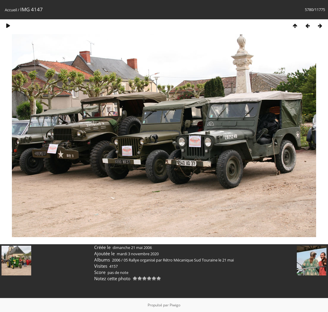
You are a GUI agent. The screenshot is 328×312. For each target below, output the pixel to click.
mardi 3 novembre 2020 (138, 253)
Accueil (11, 9)
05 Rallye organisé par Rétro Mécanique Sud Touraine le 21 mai (179, 260)
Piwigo (175, 305)
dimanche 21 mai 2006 (132, 247)
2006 (116, 260)
